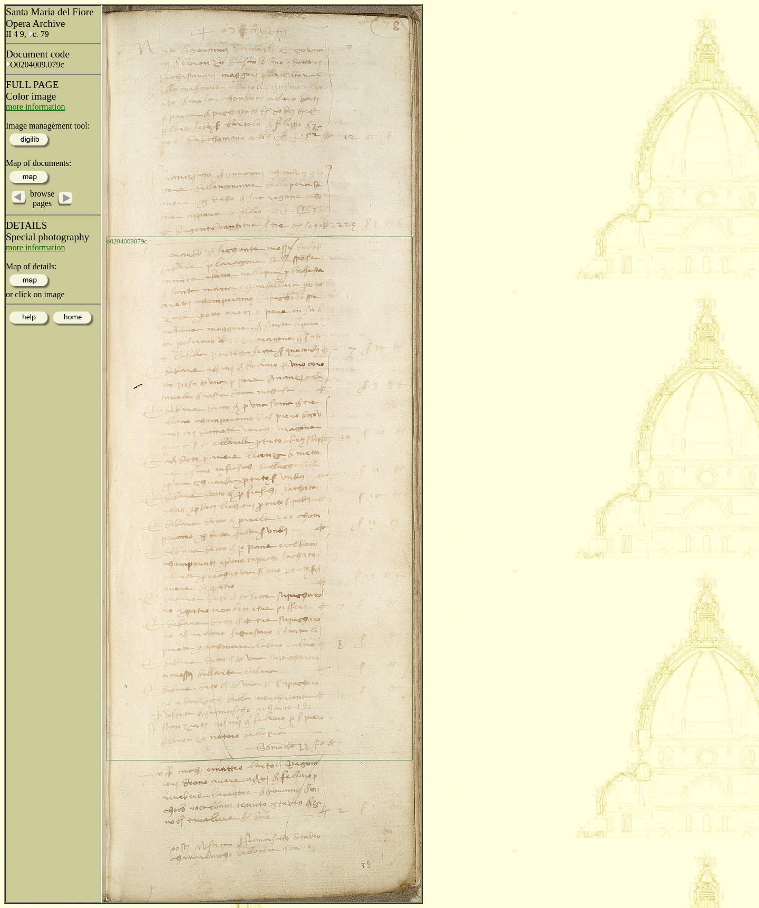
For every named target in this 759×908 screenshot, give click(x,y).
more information (35, 106)
